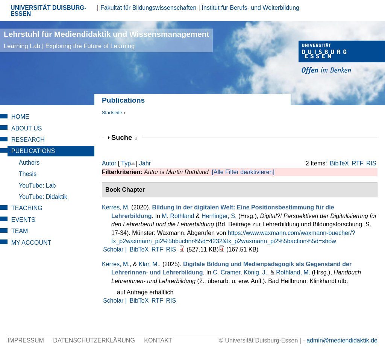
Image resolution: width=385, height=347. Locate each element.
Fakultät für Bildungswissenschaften (148, 8)
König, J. (255, 272)
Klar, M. (149, 264)
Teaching (26, 208)
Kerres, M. (116, 264)
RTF (358, 163)
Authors (29, 162)
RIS (371, 163)
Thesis (27, 174)
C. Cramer (226, 272)
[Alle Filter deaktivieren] (243, 172)
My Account (31, 242)
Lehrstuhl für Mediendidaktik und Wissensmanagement (106, 40)
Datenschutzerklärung (94, 340)
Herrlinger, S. (219, 216)
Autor (109, 163)
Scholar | (115, 249)
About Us (26, 128)
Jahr (145, 163)
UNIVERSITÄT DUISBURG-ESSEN (48, 11)
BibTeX (339, 163)
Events (23, 220)
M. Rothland (178, 216)
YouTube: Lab (37, 185)
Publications (33, 151)
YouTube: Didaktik (43, 197)
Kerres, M (115, 207)
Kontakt (158, 340)
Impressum (26, 340)
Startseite (112, 112)
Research (28, 139)
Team (19, 231)
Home (20, 117)
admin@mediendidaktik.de (341, 340)
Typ (126, 163)
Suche (124, 137)
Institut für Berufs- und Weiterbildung (250, 8)
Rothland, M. (293, 272)
